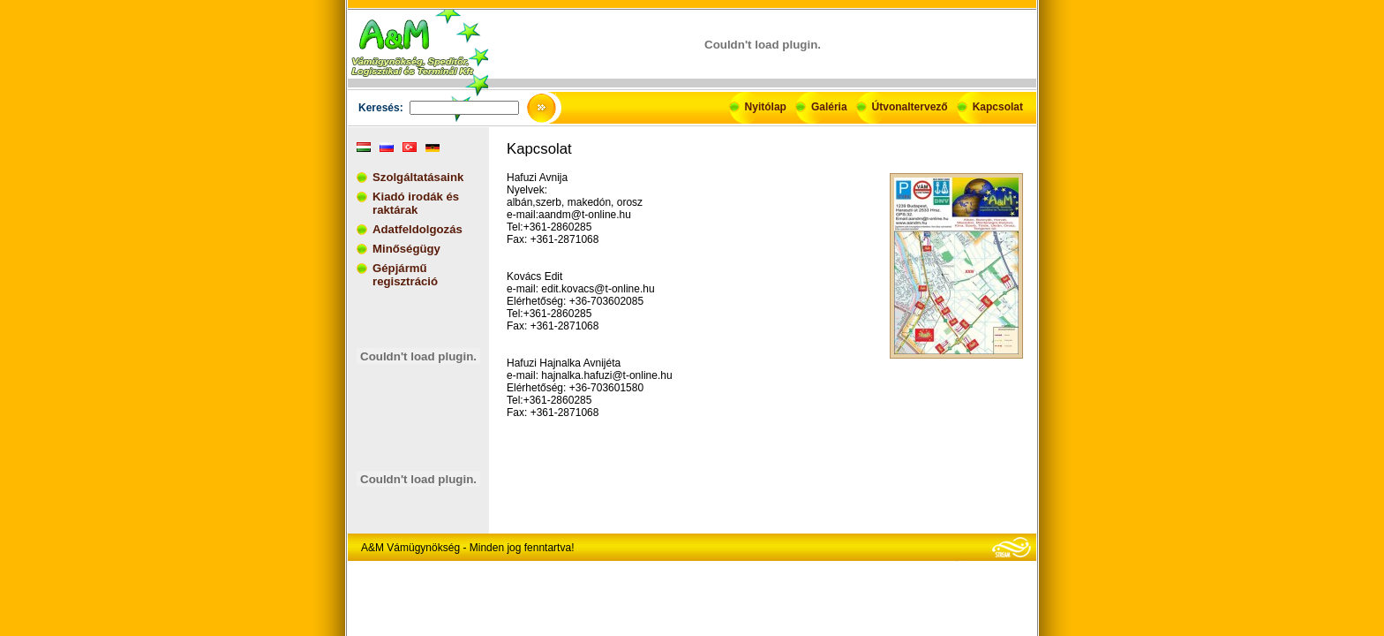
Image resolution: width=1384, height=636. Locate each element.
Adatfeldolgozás (417, 229)
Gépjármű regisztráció (405, 274)
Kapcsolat (998, 107)
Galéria (829, 107)
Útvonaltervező (910, 107)
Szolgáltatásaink (417, 177)
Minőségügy (406, 248)
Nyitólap (765, 107)
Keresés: (380, 108)
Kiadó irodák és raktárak (415, 203)
